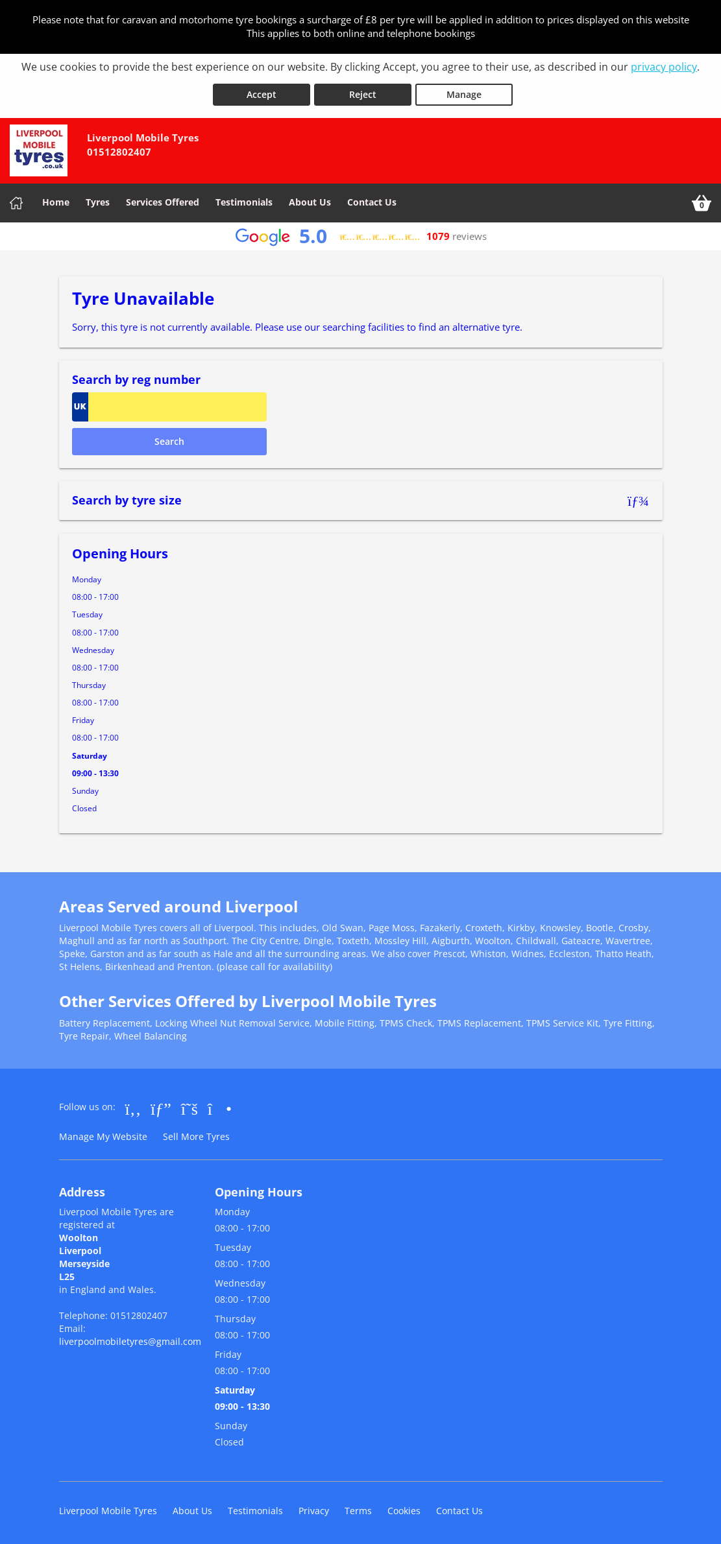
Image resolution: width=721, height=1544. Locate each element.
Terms (358, 1508)
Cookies (404, 1508)
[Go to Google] (161, 1105)
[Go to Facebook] (133, 1105)
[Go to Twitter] (189, 1105)
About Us (310, 199)
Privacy (314, 1508)
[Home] (16, 200)
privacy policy (664, 67)
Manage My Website (103, 1134)
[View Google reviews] (360, 234)
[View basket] (701, 200)
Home (55, 199)
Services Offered (162, 199)
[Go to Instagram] (220, 1105)
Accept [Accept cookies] (261, 92)
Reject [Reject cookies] (362, 92)
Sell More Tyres (196, 1134)
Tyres (98, 199)
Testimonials (244, 199)
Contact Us (372, 199)
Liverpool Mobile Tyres (108, 1508)
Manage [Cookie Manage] (464, 92)
